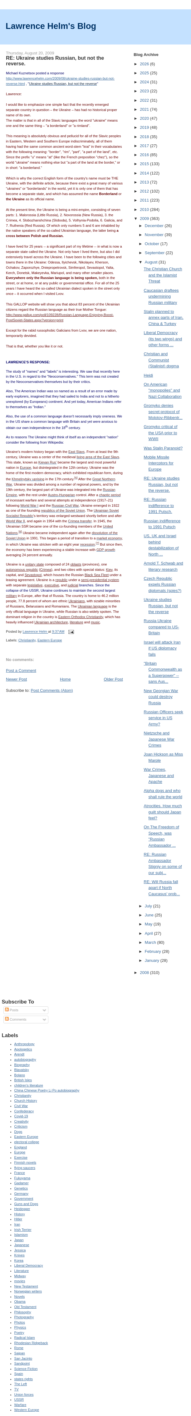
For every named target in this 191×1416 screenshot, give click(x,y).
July (149, 906)
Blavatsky (21, 1070)
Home (65, 679)
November (155, 234)
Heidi (148, 375)
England (20, 1147)
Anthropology (24, 1044)
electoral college (26, 1142)
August (152, 262)
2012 (145, 191)
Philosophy (22, 1312)
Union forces (24, 1394)
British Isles (23, 1080)
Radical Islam (24, 1337)
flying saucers (25, 1168)
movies (19, 1281)
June (150, 915)
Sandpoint (22, 1363)
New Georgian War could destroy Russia (161, 696)
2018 (145, 136)
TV (16, 1389)
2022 (145, 100)
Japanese (21, 1245)
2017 (145, 145)
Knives (19, 1255)
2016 (145, 154)
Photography (24, 1317)
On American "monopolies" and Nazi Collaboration (163, 390)
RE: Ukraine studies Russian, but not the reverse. (162, 484)
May (149, 924)
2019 (145, 127)
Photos (19, 1322)
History (19, 1214)
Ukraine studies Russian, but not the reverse (161, 605)
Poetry (19, 1332)
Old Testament (25, 1307)
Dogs (18, 1132)
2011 (145, 200)
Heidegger (22, 1209)
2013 (145, 182)
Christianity (27, 640)
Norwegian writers (28, 1291)
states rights (23, 1379)
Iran (17, 1224)
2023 (145, 91)
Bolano (19, 1075)
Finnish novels (25, 1162)
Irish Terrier (23, 1230)
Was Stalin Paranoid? (163, 448)
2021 (145, 109)
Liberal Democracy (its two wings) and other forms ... (163, 338)
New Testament (26, 1286)
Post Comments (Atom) (52, 690)
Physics (20, 1327)
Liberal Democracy (28, 1265)
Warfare (20, 1405)
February (153, 951)
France (19, 1173)
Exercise (20, 1157)
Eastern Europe (49, 640)
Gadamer (21, 1183)
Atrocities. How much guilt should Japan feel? (163, 811)
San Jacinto (23, 1358)
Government (23, 1198)
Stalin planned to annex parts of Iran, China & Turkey (164, 317)
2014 (145, 173)
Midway (20, 1276)
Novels (19, 1296)
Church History (25, 1100)
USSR (19, 1399)
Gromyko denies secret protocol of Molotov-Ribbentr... (163, 411)
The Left (20, 1384)
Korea (18, 1260)
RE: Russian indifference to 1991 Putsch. (159, 505)
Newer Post (16, 679)
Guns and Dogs (26, 1204)
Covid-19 (21, 1116)
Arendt (19, 1054)
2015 (145, 163)
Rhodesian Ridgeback (31, 1343)
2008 (145, 972)
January (152, 960)
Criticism (20, 1126)
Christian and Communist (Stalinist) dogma (161, 360)
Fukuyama (22, 1178)
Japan (19, 1240)
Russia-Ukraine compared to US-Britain (161, 626)
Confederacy (24, 1111)
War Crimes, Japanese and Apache (159, 775)
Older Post (113, 679)
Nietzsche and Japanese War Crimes (159, 739)
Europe (20, 1152)
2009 (145, 218)
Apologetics (23, 1049)
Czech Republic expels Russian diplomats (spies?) (163, 584)
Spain (18, 1374)
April (149, 933)
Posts (11, 1010)
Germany (21, 1193)
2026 (145, 64)
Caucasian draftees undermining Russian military (161, 296)
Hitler (18, 1219)
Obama (20, 1301)
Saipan (19, 1353)
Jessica (20, 1250)
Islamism (21, 1235)
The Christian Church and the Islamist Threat (163, 275)
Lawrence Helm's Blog (51, 26)
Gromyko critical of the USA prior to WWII (161, 432)
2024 (145, 82)
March (151, 942)
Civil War (21, 1106)
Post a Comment (21, 670)
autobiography (25, 1059)
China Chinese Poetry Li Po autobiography (47, 1090)
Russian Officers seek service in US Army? (163, 718)
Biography (22, 1065)
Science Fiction (26, 1369)
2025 (145, 73)
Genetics (21, 1188)
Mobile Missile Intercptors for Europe (159, 463)
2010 (145, 209)
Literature (21, 1271)
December (155, 225)
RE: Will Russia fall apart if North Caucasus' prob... (162, 887)
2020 (145, 118)
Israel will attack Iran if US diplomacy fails (162, 648)
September (155, 252)
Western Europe (26, 1410)
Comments (15, 1019)
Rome (18, 1348)
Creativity (21, 1121)
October (152, 243)
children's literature (28, 1085)
